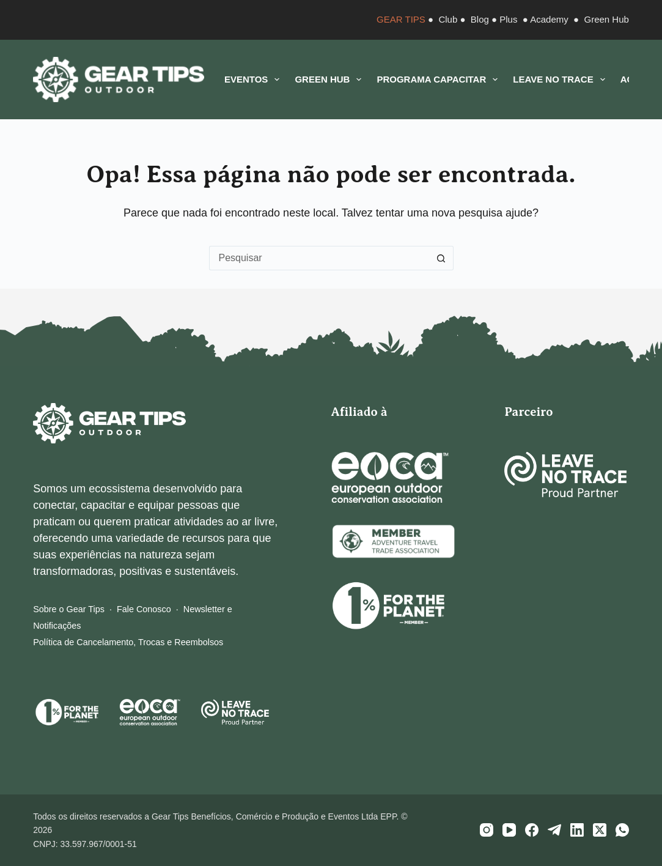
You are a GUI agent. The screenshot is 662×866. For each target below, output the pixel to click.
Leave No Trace (561, 79)
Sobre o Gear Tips (69, 609)
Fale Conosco (144, 609)
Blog (480, 19)
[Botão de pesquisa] (441, 258)
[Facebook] (532, 830)
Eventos (254, 79)
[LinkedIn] (577, 830)
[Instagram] (486, 830)
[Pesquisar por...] (319, 258)
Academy (549, 19)
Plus (508, 19)
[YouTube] (509, 830)
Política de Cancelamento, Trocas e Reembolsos (128, 642)
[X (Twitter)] (599, 830)
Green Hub (606, 19)
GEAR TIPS (401, 19)
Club (447, 19)
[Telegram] (554, 830)
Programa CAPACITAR (439, 79)
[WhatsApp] (622, 830)
